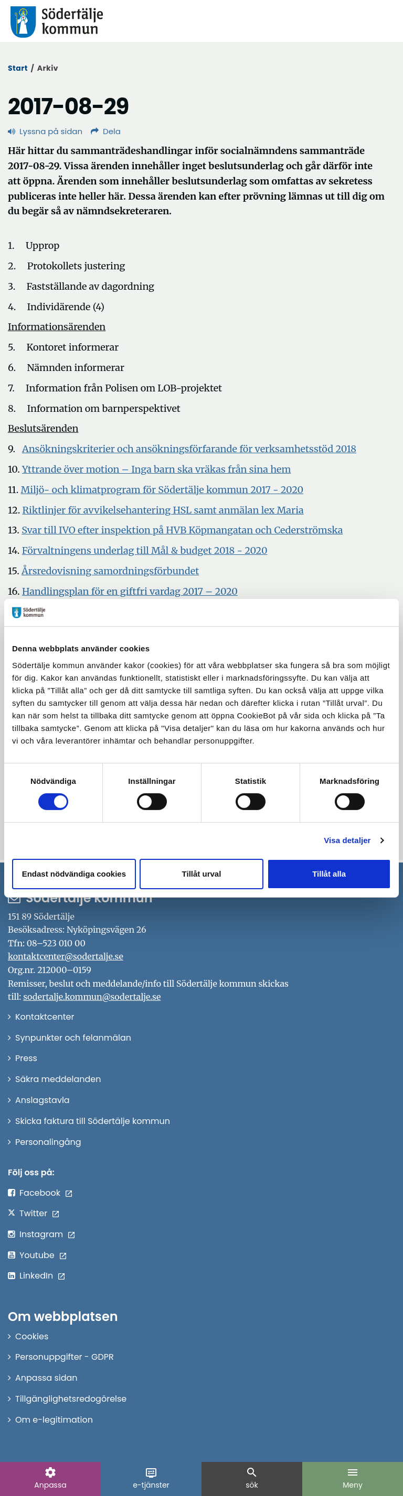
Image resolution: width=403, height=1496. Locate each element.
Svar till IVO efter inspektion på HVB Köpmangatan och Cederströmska (182, 530)
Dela (106, 131)
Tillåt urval (201, 873)
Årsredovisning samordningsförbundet (110, 571)
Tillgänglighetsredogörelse (70, 1399)
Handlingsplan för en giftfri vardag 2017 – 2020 (130, 591)
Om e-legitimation (54, 1420)
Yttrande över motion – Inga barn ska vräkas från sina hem (156, 469)
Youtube (37, 1255)
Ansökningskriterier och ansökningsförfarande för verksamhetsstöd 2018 (189, 449)
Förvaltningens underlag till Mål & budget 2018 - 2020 (145, 550)
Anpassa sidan (46, 1378)
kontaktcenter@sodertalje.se (65, 956)
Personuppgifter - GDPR (64, 1357)
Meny (353, 1478)
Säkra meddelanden (58, 1079)
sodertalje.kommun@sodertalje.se (92, 996)
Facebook (39, 1193)
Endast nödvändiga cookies (74, 873)
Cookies (31, 1336)
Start (18, 68)
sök (252, 1478)
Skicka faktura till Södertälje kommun (92, 1121)
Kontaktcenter (44, 1017)
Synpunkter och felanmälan (73, 1038)
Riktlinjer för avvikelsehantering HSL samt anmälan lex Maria (163, 510)
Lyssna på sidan (45, 131)
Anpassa (50, 1478)
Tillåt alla (329, 873)
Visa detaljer (347, 840)
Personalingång (48, 1142)
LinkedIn (36, 1276)
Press (26, 1058)
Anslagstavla (42, 1100)
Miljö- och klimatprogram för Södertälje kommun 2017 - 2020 (162, 490)
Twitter (33, 1213)
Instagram (41, 1234)
